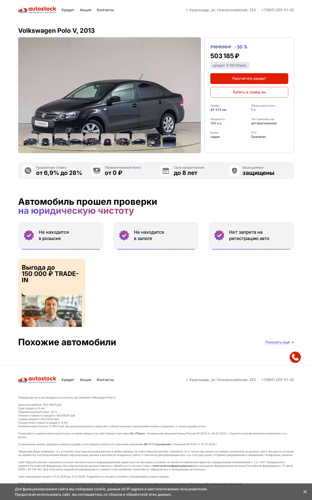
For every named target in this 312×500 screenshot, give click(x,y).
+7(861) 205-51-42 (277, 10)
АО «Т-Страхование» (158, 444)
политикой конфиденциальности (174, 465)
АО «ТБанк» (137, 433)
